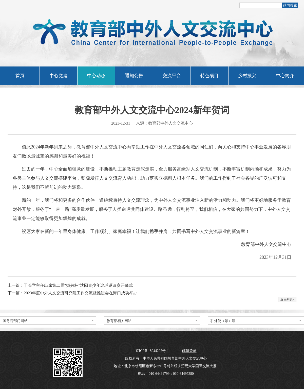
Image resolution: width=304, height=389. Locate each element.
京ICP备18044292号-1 (153, 351)
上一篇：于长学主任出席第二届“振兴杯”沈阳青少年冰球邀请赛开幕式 (70, 285)
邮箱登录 (189, 351)
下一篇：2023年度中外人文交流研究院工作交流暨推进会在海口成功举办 (72, 293)
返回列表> (287, 299)
